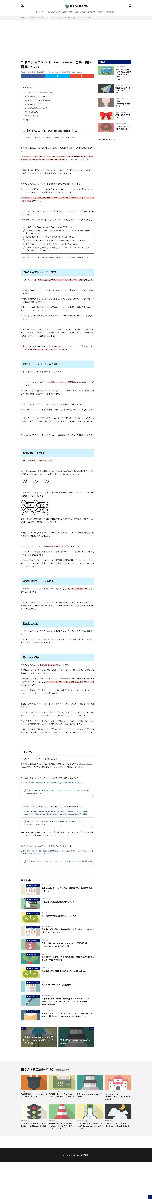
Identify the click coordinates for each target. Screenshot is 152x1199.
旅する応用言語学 (82, 1155)
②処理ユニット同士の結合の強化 (37, 100)
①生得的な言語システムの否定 (36, 96)
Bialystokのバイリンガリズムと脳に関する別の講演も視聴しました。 (67, 889)
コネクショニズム (77, 72)
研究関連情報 (110, 12)
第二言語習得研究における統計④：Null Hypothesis (64, 971)
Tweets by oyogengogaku (106, 139)
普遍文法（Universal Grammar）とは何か (90, 1095)
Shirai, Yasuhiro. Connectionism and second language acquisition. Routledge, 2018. (53, 783)
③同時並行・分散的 (32, 104)
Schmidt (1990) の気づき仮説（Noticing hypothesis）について (117, 1125)
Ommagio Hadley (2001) (50, 257)
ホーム (38, 12)
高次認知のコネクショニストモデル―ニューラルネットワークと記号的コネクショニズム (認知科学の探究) (59, 861)
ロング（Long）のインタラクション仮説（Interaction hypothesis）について (89, 1126)
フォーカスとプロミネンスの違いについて (122, 129)
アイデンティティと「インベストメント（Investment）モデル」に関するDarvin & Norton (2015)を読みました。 (67, 1014)
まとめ (26, 119)
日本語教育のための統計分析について (58, 902)
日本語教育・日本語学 (95, 12)
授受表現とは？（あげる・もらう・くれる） (122, 90)
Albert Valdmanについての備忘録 (56, 984)
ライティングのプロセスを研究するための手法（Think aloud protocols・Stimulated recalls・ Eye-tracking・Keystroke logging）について (65, 1001)
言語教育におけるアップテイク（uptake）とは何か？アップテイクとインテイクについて (61, 1126)
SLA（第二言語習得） (47, 17)
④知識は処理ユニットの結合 (35, 108)
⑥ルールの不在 (31, 115)
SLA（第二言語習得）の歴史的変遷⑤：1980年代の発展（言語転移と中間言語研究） (68, 958)
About (44, 12)
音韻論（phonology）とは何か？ (122, 103)
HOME (24, 17)
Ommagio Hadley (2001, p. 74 (32, 220)
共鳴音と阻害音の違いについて (122, 116)
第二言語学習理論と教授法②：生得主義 (59, 915)
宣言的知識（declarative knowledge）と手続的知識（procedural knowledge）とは (64, 944)
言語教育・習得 (67, 12)
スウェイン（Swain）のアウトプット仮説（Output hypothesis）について (34, 1126)
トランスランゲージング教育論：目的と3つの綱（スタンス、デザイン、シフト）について (123, 74)
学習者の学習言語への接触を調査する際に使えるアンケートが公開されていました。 (68, 930)
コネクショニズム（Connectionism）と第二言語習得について (73, 17)
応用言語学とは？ (54, 12)
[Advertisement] (76, 39)
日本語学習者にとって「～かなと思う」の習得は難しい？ (34, 1095)
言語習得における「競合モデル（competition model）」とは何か (61, 1095)
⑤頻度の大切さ (31, 112)
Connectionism (53, 72)
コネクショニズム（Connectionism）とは (38, 92)
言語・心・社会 (80, 12)
